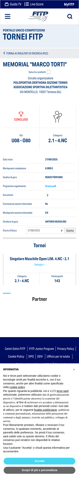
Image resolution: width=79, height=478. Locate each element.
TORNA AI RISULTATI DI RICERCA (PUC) (27, 53)
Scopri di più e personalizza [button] (39, 470)
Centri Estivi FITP (15, 349)
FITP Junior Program (41, 349)
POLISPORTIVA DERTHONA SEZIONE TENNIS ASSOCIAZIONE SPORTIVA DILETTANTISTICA (40, 85)
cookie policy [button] (17, 387)
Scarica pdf (50, 186)
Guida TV (13, 4)
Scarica (70, 230)
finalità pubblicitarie (45, 409)
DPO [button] (31, 356)
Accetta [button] (39, 461)
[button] (74, 369)
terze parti (63, 391)
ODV (40, 356)
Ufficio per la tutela (58, 356)
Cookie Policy (16, 356)
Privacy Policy (65, 349)
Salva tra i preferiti (39, 72)
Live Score (33, 4)
